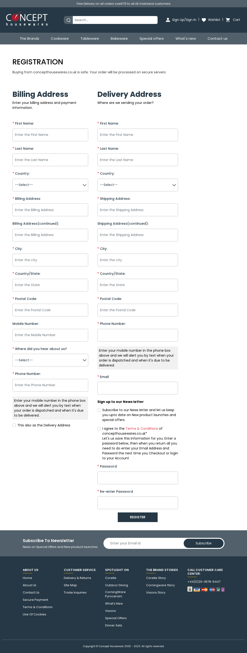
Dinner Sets (113, 625)
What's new (185, 38)
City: (17, 248)
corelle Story (156, 578)
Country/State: (26, 273)
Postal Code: (24, 298)
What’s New (114, 604)
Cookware (60, 38)
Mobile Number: (25, 323)
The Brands (29, 38)
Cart (232, 19)
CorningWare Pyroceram (115, 594)
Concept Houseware (111, 646)
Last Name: (23, 148)
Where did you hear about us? (39, 348)
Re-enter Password (115, 491)
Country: (21, 173)
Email (103, 376)
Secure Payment (35, 600)
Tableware (89, 38)
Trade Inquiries (75, 592)
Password (107, 466)
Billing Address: (26, 198)
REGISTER (137, 517)
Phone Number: (26, 373)
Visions (110, 611)
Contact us (218, 38)
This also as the (43, 425)
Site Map (70, 585)
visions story (155, 592)
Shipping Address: (113, 198)
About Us (29, 585)
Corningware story (160, 585)
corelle (110, 578)
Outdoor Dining (116, 585)
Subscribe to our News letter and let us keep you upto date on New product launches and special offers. (139, 415)
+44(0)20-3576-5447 (203, 582)
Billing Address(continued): (35, 223)
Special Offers (116, 618)
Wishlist (210, 19)
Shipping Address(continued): (122, 223)
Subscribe (204, 543)
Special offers (152, 38)
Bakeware (119, 38)
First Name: (23, 123)
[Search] (115, 20)
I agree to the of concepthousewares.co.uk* (132, 431)
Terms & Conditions (38, 607)
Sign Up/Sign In (180, 19)
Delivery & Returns (77, 578)
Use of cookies (34, 614)
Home (27, 578)
